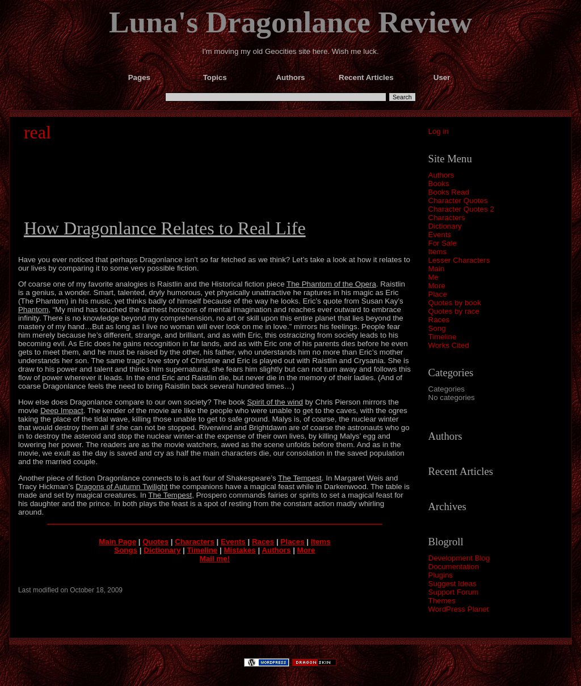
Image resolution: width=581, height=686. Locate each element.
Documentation (453, 566)
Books (438, 183)
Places (292, 541)
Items (437, 251)
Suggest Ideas (452, 583)
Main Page (117, 541)
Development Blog (459, 558)
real (37, 132)
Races (439, 319)
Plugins (440, 575)
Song (437, 328)
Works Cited (448, 345)
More (436, 285)
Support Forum (453, 592)
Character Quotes (458, 200)
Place (437, 294)
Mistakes (239, 550)
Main (436, 268)
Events (440, 234)
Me (433, 277)
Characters (446, 217)
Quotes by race (453, 311)
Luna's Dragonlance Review (290, 22)
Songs (125, 550)
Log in (438, 131)
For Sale (442, 243)
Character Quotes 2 (461, 209)
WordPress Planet (458, 609)
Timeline (442, 337)
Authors (441, 175)
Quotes (155, 541)
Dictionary (445, 226)
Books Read (449, 192)
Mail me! (215, 558)
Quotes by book (454, 302)
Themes (442, 600)
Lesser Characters (459, 260)
